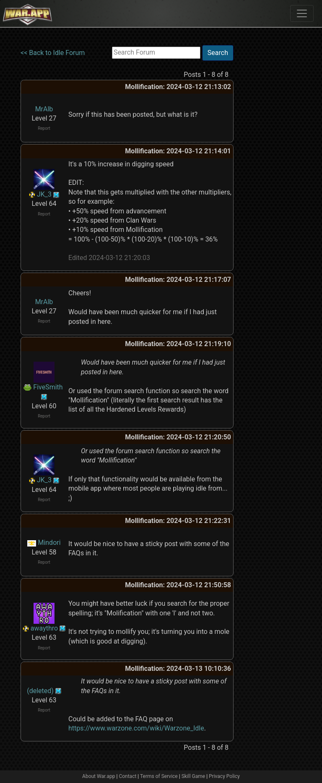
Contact (127, 776)
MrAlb (44, 109)
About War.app (98, 776)
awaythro (44, 628)
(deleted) (40, 691)
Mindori (49, 543)
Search (218, 53)
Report (44, 128)
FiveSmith (47, 387)
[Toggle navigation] (302, 13)
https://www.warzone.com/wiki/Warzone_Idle (136, 728)
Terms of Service (159, 776)
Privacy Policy (224, 776)
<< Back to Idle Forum (53, 53)
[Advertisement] (267, 171)
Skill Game (193, 776)
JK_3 (44, 194)
